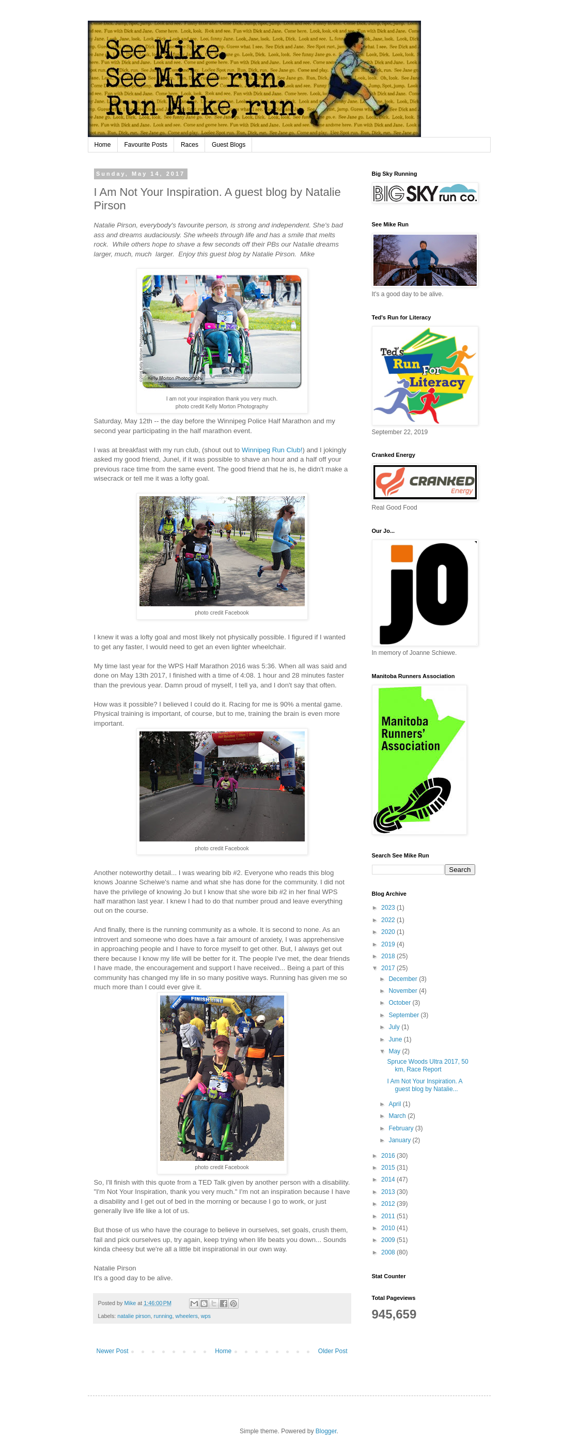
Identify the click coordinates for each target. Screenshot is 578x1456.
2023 (389, 907)
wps (206, 1316)
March (398, 1116)
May (395, 1051)
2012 (389, 1203)
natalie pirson (133, 1316)
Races (189, 144)
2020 (389, 932)
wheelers (187, 1316)
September (404, 1015)
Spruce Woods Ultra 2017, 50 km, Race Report (427, 1065)
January (400, 1140)
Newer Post (113, 1351)
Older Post (333, 1351)
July (394, 1027)
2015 (389, 1167)
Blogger (326, 1431)
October (400, 1002)
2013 (389, 1192)
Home (103, 144)
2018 (389, 956)
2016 (389, 1155)
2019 (389, 944)
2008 (389, 1252)
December (403, 979)
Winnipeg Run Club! (272, 450)
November (403, 990)
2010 (389, 1228)
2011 (389, 1216)
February (401, 1128)
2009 (389, 1240)
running (163, 1316)
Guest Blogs (228, 144)
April (395, 1104)
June (395, 1039)
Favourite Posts (145, 144)
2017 (389, 968)
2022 (389, 920)
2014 (389, 1179)
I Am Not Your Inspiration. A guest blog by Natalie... (424, 1085)
